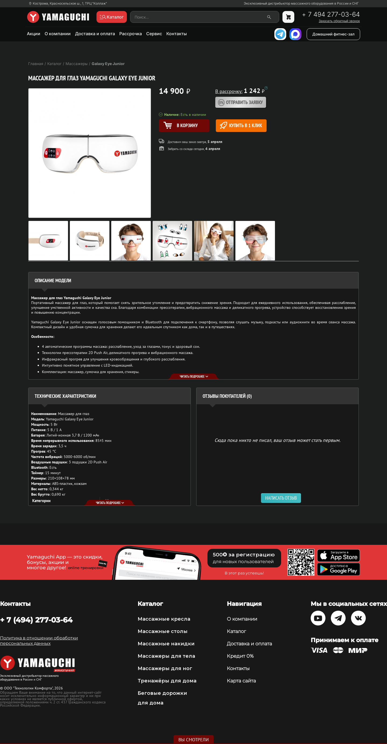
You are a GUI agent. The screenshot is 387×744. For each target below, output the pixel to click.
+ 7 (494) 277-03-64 (36, 619)
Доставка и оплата (95, 33)
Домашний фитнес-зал (333, 34)
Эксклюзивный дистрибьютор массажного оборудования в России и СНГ (301, 3)
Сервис (154, 33)
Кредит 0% (240, 656)
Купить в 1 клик (241, 125)
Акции (33, 33)
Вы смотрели (193, 740)
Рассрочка (130, 33)
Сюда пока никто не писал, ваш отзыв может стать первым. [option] (277, 440)
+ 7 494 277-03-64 (331, 14)
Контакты (176, 33)
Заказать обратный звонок (339, 21)
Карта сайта (241, 681)
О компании (58, 33)
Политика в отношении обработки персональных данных (39, 640)
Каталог (236, 631)
